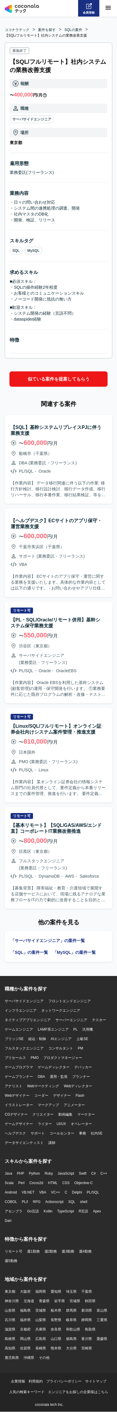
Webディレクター (78, 1086)
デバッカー (83, 1067)
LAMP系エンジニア (53, 1029)
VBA (42, 1192)
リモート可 (13, 1251)
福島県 (25, 1310)
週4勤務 (85, 1251)
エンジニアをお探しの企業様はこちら (78, 1392)
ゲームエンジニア (19, 1029)
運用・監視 (58, 1077)
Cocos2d (36, 1183)
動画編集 (65, 1114)
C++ (103, 1173)
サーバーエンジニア (71, 1020)
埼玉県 (71, 1291)
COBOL (11, 1202)
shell (83, 1202)
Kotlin (48, 1211)
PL (75, 1029)
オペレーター (81, 1124)
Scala (9, 1183)
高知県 (10, 1348)
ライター (45, 1124)
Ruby (49, 1173)
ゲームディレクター (54, 1067)
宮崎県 (86, 1348)
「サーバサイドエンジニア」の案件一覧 (48, 940)
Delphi (77, 1192)
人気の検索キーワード (27, 1392)
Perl (21, 1183)
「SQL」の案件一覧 (29, 952)
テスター (99, 1020)
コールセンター (62, 1133)
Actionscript (54, 1202)
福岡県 (40, 1291)
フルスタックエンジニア (24, 1048)
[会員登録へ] (88, 8)
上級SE (82, 1039)
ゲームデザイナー (19, 1124)
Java (8, 1173)
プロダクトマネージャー (62, 1058)
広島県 (40, 1339)
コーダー (41, 1095)
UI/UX (61, 1124)
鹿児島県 (12, 1358)
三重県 (102, 1320)
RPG (36, 1202)
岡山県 (25, 1339)
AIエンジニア (61, 1039)
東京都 (10, 1291)
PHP (20, 1173)
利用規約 (36, 1381)
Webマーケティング (43, 1086)
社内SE (97, 1133)
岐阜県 (71, 1320)
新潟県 (86, 1310)
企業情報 (18, 1381)
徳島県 (71, 1339)
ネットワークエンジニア (60, 1010)
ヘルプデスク (15, 1133)
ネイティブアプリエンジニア (28, 1020)
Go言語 (33, 1211)
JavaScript (65, 1173)
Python (34, 1173)
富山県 (102, 1310)
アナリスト (13, 1086)
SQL (16, 251)
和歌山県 (73, 1329)
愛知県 (56, 1291)
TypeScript (65, 1211)
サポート (38, 1133)
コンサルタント (60, 1048)
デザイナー (62, 1095)
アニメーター (74, 1105)
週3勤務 (68, 1251)
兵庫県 (40, 1329)
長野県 (56, 1320)
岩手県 (59, 1301)
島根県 (10, 1339)
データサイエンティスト (24, 1143)
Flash (79, 1095)
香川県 (86, 1339)
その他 (44, 1358)
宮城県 (75, 1301)
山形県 (10, 1310)
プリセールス (15, 1058)
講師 (51, 1143)
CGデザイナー (16, 1114)
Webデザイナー (17, 1095)
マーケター (86, 1114)
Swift (82, 1173)
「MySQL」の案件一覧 (74, 952)
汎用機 (87, 1029)
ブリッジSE (14, 1039)
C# (93, 1173)
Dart (8, 1221)
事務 (82, 1133)
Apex (97, 1211)
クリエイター (43, 1114)
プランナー (81, 1077)
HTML (53, 1183)
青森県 (44, 1301)
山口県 (56, 1339)
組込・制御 (37, 1039)
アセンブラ (13, 1211)
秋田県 (90, 1301)
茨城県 (40, 1310)
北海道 (29, 1301)
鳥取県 (90, 1329)
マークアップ (48, 1105)
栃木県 (56, 1310)
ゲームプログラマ (19, 1067)
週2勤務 (51, 1251)
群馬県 (71, 1310)
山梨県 (40, 1320)
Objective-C (83, 1183)
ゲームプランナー (19, 1077)
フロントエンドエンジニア (69, 1001)
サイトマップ (95, 1381)
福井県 (25, 1320)
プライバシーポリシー (64, 1381)
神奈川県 (12, 1301)
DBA (41, 1077)
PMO (35, 1058)
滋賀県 (10, 1329)
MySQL (33, 251)
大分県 (71, 1348)
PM (80, 1048)
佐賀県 (25, 1348)
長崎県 (40, 1348)
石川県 (10, 1320)
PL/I (25, 1202)
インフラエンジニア (21, 1010)
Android (11, 1192)
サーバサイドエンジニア (31, 119)
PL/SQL (93, 1192)
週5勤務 (11, 1261)
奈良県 (56, 1329)
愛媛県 (102, 1339)
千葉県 (86, 1291)
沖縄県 (29, 1358)
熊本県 (56, 1348)
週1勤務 (33, 1251)
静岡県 (86, 1320)
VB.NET (28, 1192)
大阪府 (25, 1291)
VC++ (55, 1192)
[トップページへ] (22, 8)
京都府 (25, 1329)
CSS (66, 1183)
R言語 (83, 1211)
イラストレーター (19, 1105)
